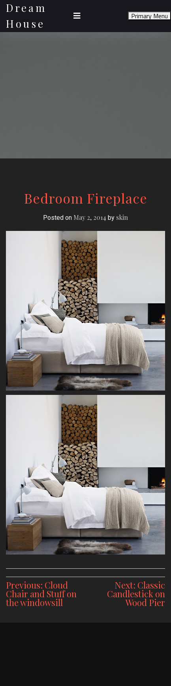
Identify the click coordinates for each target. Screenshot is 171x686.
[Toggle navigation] (77, 16)
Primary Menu (149, 15)
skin (122, 217)
